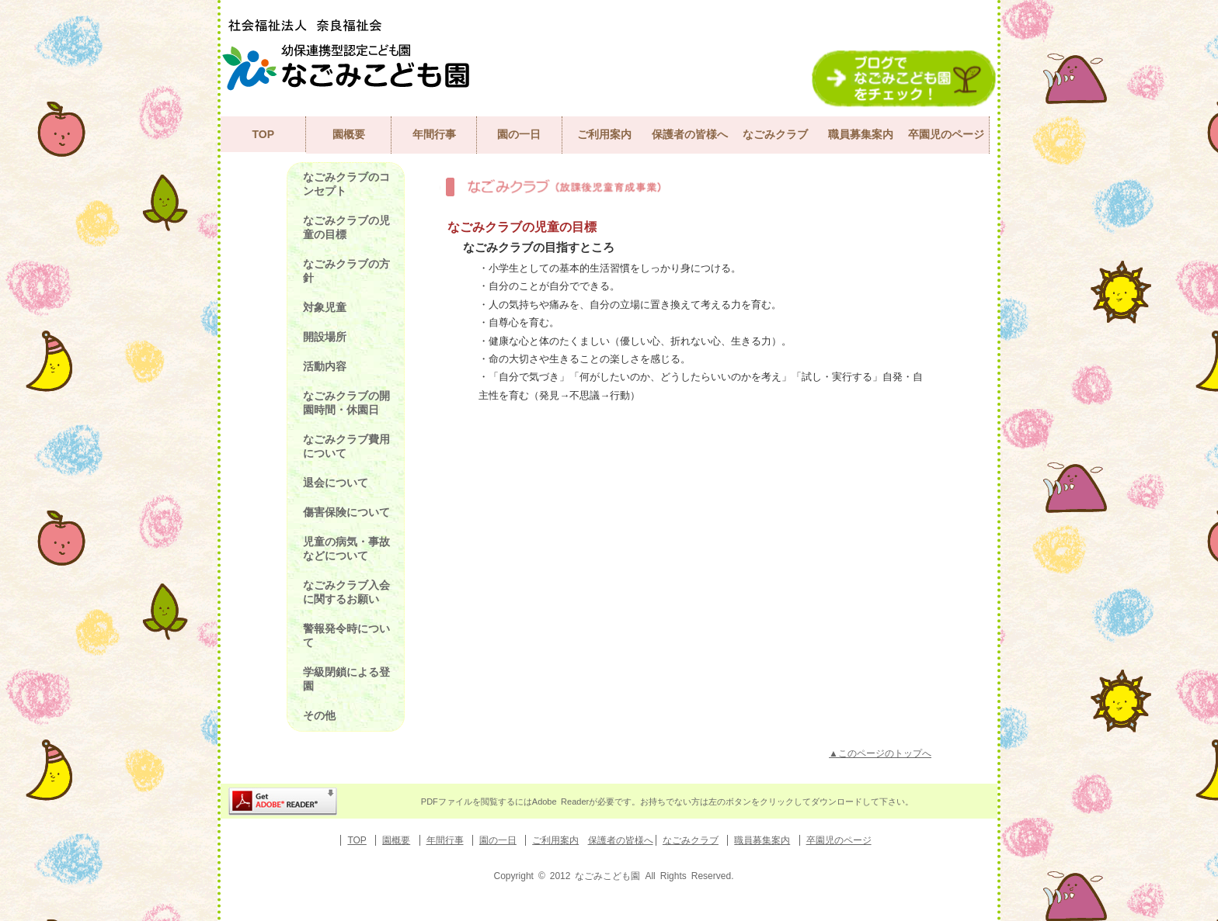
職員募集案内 (860, 134)
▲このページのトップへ (880, 753)
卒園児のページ (946, 134)
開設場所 (324, 337)
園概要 (348, 134)
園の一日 (519, 134)
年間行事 (434, 134)
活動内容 (324, 366)
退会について (335, 482)
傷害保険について (346, 512)
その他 (319, 715)
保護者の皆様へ (690, 134)
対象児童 (324, 307)
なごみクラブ (775, 134)
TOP (263, 134)
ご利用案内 (604, 134)
